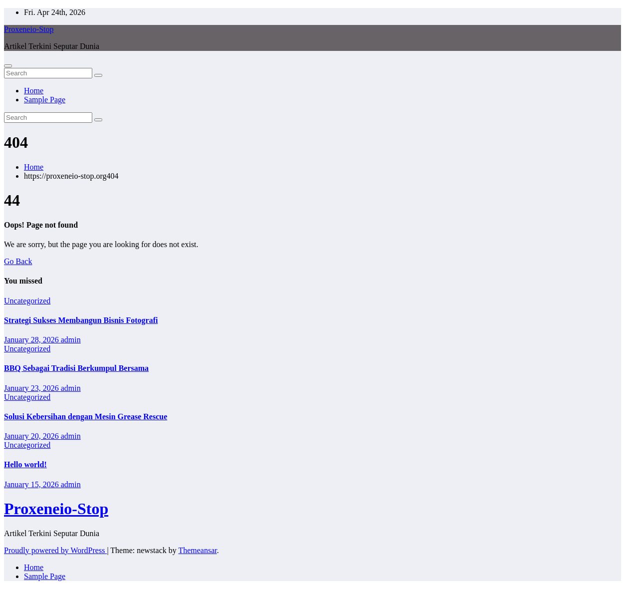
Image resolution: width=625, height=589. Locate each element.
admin (71, 339)
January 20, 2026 (32, 436)
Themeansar (197, 550)
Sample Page (44, 99)
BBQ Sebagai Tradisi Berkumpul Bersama (76, 368)
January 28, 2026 (32, 339)
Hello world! (25, 464)
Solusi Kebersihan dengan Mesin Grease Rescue (85, 416)
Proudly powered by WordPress (55, 550)
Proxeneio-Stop (29, 29)
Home (33, 90)
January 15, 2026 (32, 484)
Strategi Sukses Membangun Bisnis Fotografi (81, 320)
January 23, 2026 (32, 388)
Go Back (18, 261)
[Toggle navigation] (8, 65)
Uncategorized (27, 300)
